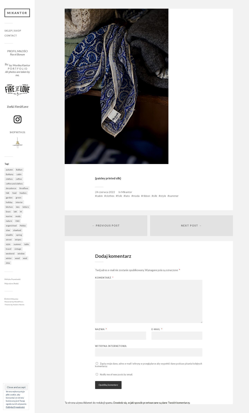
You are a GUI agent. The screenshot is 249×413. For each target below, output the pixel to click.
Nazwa (101, 329)
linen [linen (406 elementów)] (8, 211)
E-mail (156, 329)
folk (119, 195)
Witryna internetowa (111, 346)
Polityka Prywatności (12, 279)
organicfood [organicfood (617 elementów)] (11, 225)
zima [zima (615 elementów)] (8, 263)
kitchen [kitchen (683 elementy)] (9, 207)
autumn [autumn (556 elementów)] (9, 170)
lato (127, 195)
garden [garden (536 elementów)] (9, 197)
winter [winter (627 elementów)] (9, 258)
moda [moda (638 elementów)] (18, 216)
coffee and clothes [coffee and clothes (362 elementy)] (14, 184)
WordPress (18, 302)
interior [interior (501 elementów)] (19, 202)
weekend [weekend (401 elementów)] (10, 253)
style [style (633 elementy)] (8, 244)
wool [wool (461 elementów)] (25, 258)
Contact (10, 35)
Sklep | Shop (12, 31)
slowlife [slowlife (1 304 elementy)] (9, 235)
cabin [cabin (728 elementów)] (19, 174)
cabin (100, 195)
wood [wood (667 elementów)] (17, 258)
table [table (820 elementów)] (26, 244)
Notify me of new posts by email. (116, 374)
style (163, 195)
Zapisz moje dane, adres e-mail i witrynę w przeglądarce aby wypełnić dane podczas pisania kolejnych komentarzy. (148, 365)
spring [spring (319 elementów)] (19, 235)
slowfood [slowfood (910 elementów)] (17, 230)
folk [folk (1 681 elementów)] (7, 193)
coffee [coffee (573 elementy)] (19, 179)
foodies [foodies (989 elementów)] (23, 193)
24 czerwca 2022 (105, 192)
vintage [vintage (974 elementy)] (18, 249)
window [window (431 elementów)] (21, 253)
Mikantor (17, 13)
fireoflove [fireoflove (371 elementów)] (24, 188)
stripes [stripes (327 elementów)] (18, 239)
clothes (110, 195)
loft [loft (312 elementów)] (15, 211)
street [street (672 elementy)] (9, 239)
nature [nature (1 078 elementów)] (9, 221)
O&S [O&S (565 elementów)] (17, 221)
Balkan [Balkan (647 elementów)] (19, 170)
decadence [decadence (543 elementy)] (11, 188)
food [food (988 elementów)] (14, 193)
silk (155, 195)
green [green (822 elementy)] (18, 197)
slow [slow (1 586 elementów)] (8, 230)
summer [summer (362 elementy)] (17, 244)
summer (174, 195)
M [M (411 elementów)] (21, 211)
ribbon (146, 195)
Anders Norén (18, 305)
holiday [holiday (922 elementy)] (9, 202)
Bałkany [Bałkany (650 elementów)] (9, 174)
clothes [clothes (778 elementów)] (9, 179)
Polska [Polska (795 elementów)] (23, 225)
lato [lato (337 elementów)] (17, 207)
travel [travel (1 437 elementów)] (8, 249)
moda (136, 195)
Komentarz (104, 278)
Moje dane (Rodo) (11, 284)
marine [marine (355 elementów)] (9, 216)
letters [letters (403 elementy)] (26, 207)
